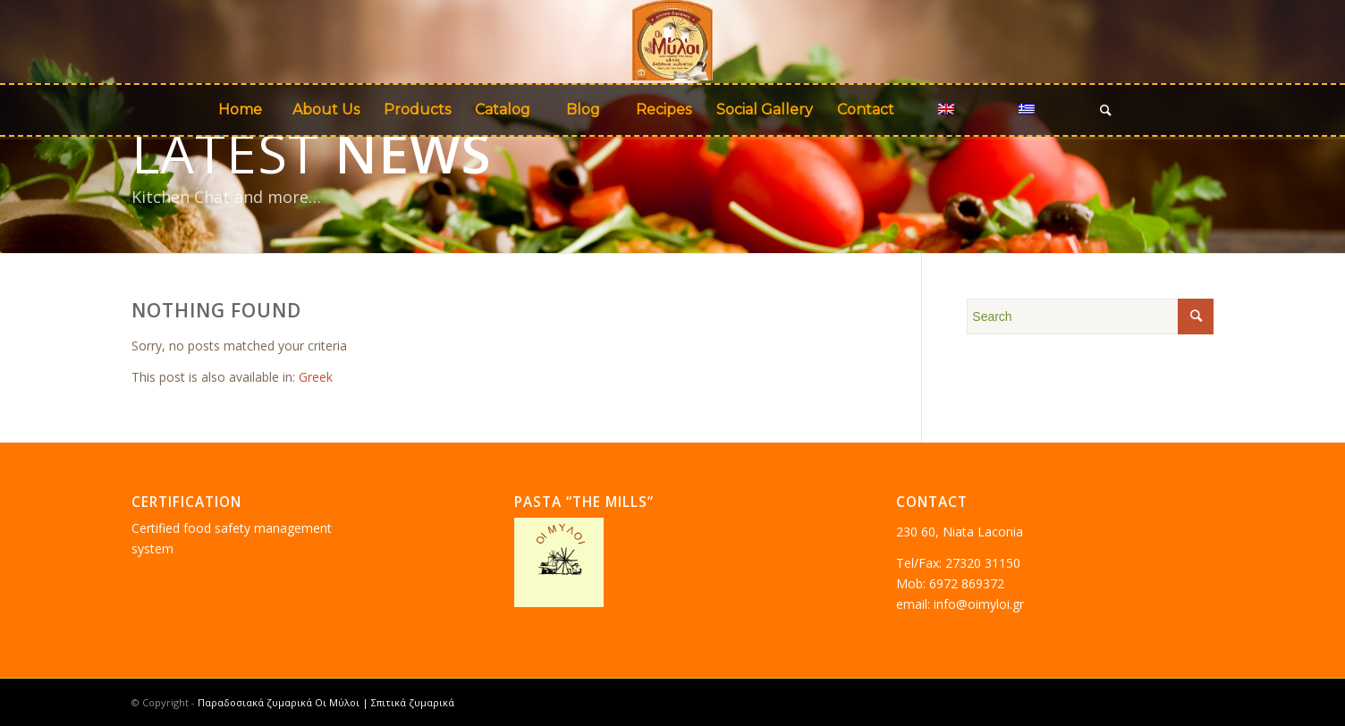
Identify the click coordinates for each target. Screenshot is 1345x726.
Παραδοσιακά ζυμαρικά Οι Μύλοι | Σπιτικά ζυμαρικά (326, 702)
